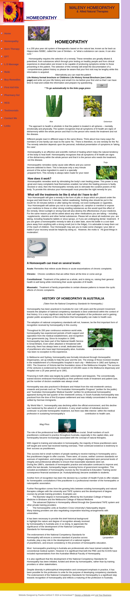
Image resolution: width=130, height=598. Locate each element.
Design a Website (83, 595)
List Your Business (103, 595)
